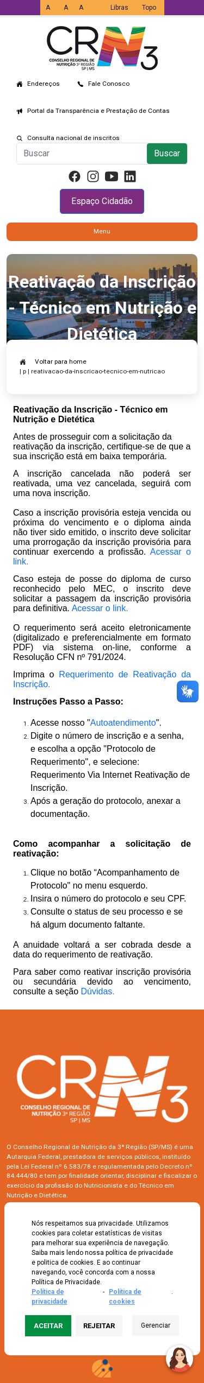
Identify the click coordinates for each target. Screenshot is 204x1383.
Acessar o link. (100, 608)
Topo (149, 7)
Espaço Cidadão (102, 201)
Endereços (43, 83)
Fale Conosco (108, 83)
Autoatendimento (123, 722)
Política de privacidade (49, 1296)
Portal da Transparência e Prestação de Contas (98, 111)
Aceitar (48, 1326)
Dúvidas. (98, 991)
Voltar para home (60, 361)
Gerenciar (155, 1325)
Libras (119, 7)
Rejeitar (99, 1326)
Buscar (167, 153)
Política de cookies (125, 1296)
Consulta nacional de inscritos (73, 138)
